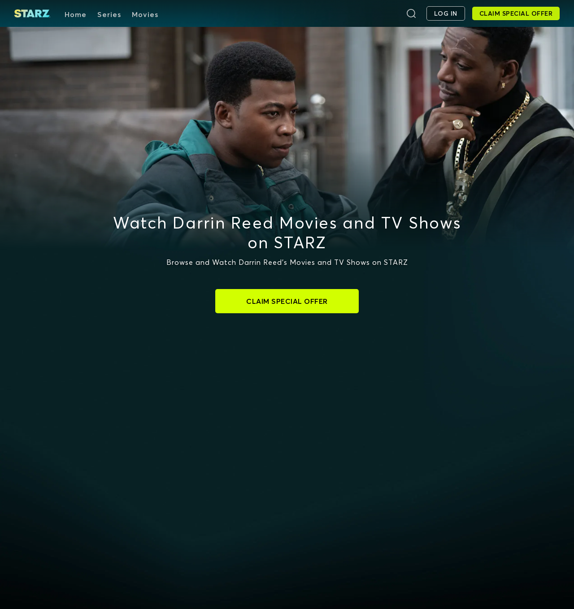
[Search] (411, 13)
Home (76, 14)
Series (109, 14)
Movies (145, 14)
